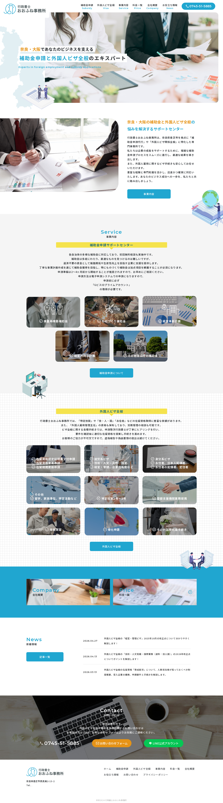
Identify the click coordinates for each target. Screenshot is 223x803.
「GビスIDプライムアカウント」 (111, 285)
